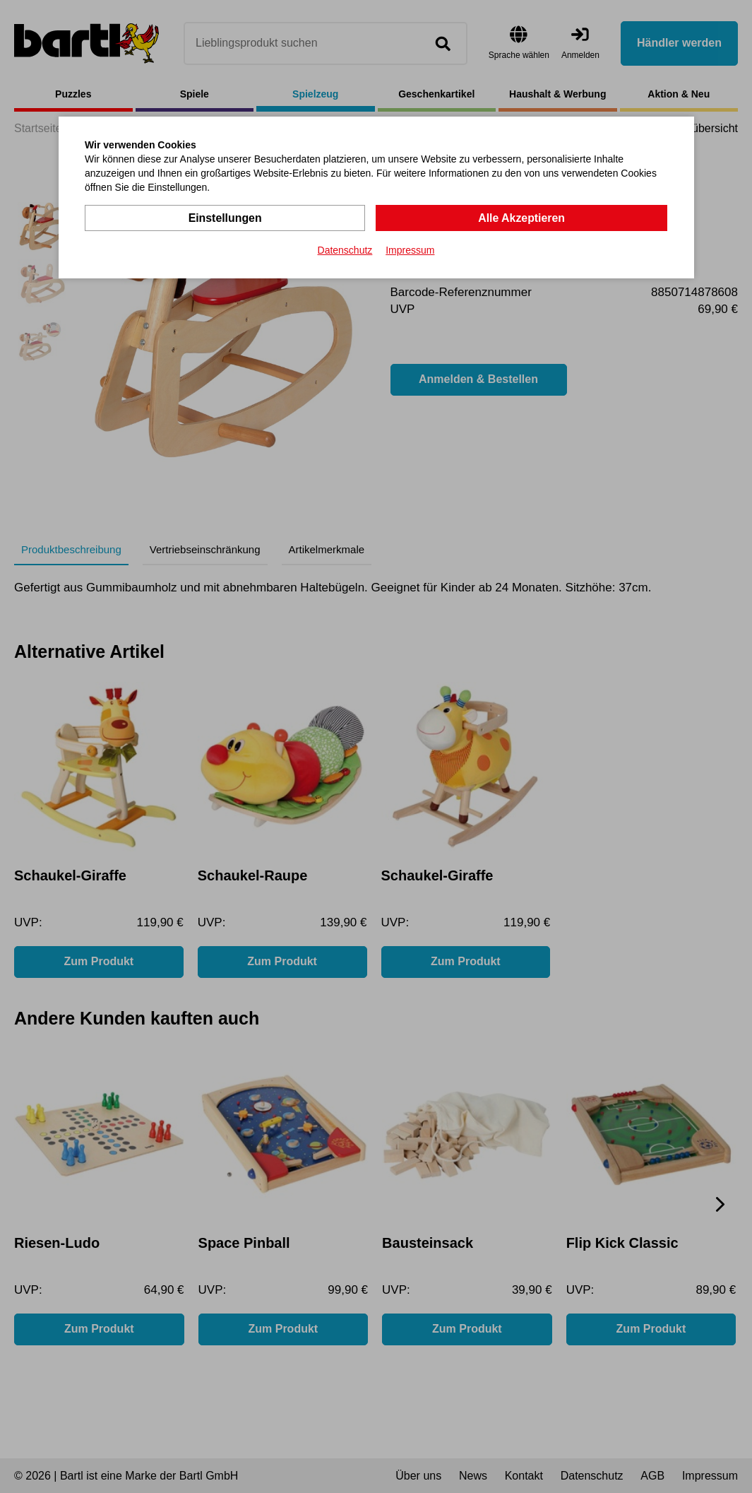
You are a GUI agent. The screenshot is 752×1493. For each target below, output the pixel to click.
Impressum (410, 250)
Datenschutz (345, 250)
